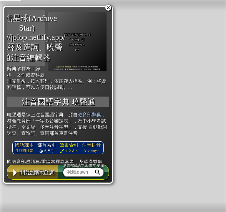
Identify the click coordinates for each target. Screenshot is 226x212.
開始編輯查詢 (33, 172)
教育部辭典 (89, 114)
